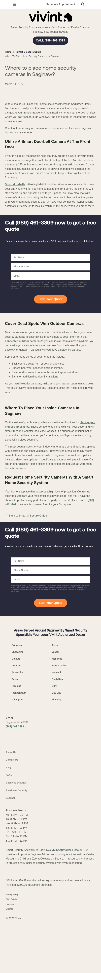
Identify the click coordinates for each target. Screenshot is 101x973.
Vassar (55, 704)
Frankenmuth (19, 745)
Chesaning (18, 704)
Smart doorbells (15, 236)
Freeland (16, 738)
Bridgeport (18, 697)
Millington (17, 752)
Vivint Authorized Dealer (66, 915)
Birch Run (57, 731)
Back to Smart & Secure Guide (26, 568)
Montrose (57, 711)
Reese (15, 731)
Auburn (16, 718)
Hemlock (56, 724)
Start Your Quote (50, 351)
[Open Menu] (14, 4)
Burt (54, 738)
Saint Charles (59, 718)
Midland (16, 711)
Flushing (56, 752)
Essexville (17, 724)
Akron (55, 697)
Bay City (56, 745)
